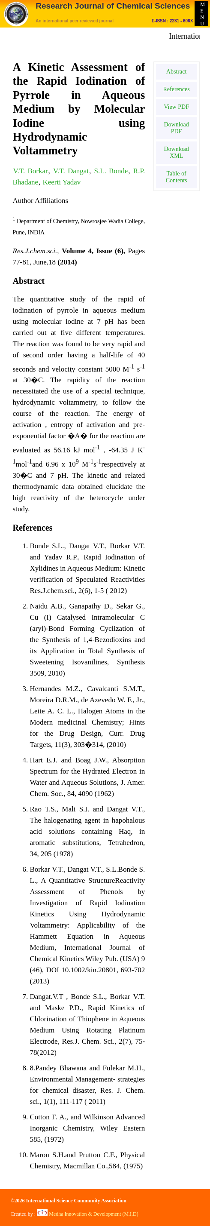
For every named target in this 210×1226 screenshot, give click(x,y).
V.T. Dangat (71, 171)
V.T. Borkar (30, 171)
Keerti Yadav (61, 182)
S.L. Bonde (111, 171)
